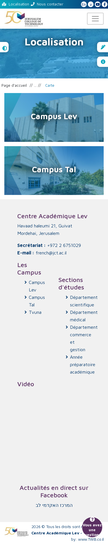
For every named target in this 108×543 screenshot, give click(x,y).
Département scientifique (80, 301)
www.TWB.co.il (91, 539)
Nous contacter (47, 4)
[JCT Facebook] (104, 4)
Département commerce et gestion (80, 338)
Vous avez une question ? (92, 527)
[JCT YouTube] (98, 4)
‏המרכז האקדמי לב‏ (54, 505)
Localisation (15, 4)
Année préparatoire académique (80, 364)
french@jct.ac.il (51, 252)
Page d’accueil (14, 85)
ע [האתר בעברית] (91, 4)
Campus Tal (37, 301)
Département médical (80, 316)
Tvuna (35, 312)
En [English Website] (84, 4)
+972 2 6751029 (64, 245)
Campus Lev (37, 286)
